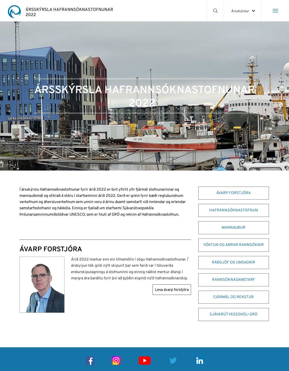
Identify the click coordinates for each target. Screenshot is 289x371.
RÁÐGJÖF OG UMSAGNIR (233, 262)
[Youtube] (144, 360)
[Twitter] (173, 360)
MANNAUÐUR (233, 227)
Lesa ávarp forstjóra (172, 289)
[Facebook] (89, 360)
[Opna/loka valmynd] (275, 10)
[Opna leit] (215, 10)
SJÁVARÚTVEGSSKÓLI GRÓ (233, 314)
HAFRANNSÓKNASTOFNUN (233, 210)
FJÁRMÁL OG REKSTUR (233, 297)
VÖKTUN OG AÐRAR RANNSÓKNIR (233, 245)
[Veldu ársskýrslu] (242, 10)
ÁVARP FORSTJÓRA (233, 193)
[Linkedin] (199, 360)
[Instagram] (116, 360)
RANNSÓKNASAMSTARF (233, 279)
